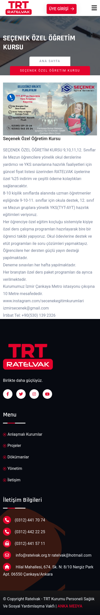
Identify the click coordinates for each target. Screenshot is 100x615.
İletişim (11, 480)
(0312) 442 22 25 (24, 532)
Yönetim (12, 469)
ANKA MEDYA (70, 606)
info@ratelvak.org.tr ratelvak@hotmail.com (47, 555)
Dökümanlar (16, 457)
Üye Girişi (61, 8)
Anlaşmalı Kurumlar (22, 434)
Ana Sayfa (49, 61)
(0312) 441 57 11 (24, 543)
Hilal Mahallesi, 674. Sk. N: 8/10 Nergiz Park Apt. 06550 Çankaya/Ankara (48, 570)
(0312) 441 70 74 (24, 520)
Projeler (12, 446)
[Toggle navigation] (94, 8)
